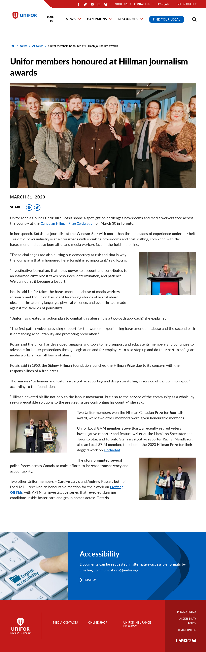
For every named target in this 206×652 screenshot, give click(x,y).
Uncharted (112, 450)
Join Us (51, 19)
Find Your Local (166, 19)
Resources (128, 19)
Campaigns (97, 19)
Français (163, 4)
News (71, 19)
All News (37, 46)
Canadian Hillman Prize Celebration (69, 223)
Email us (91, 580)
